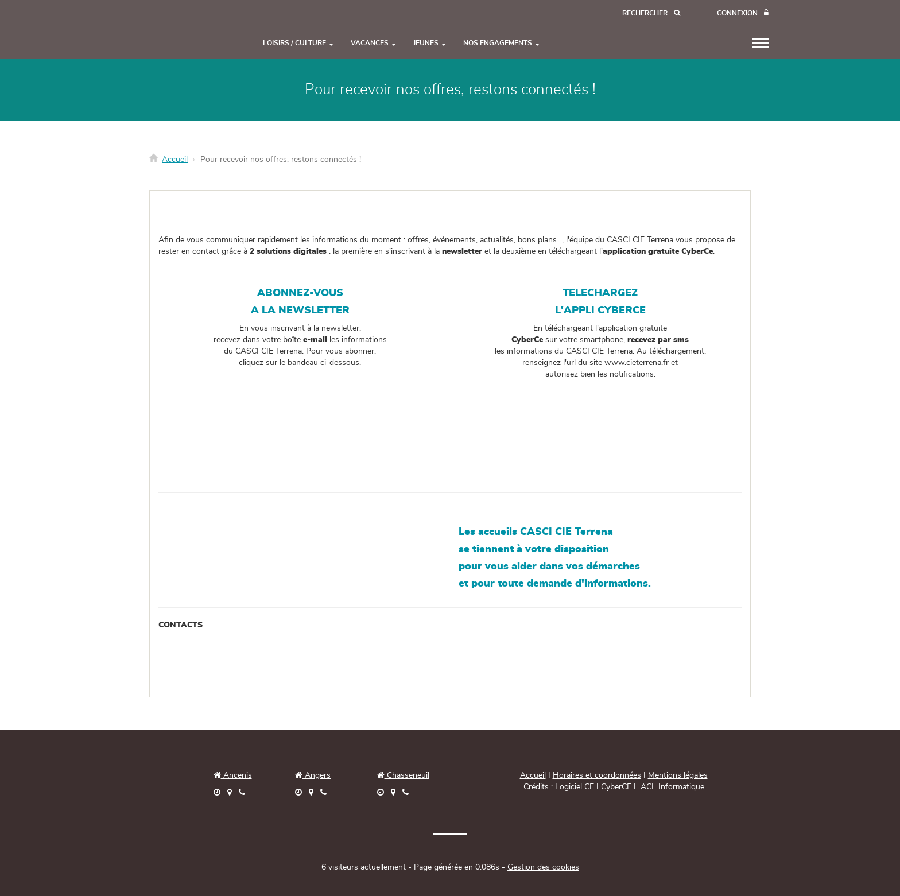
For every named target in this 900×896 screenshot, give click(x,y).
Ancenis (233, 775)
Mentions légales (678, 775)
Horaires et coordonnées (597, 775)
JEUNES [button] (429, 43)
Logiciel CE (574, 787)
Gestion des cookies (543, 867)
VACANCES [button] (373, 43)
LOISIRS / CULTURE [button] (298, 43)
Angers (316, 775)
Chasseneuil (403, 775)
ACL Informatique (672, 787)
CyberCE (616, 787)
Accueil (175, 160)
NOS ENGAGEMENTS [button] (501, 43)
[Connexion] (743, 13)
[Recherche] (651, 13)
